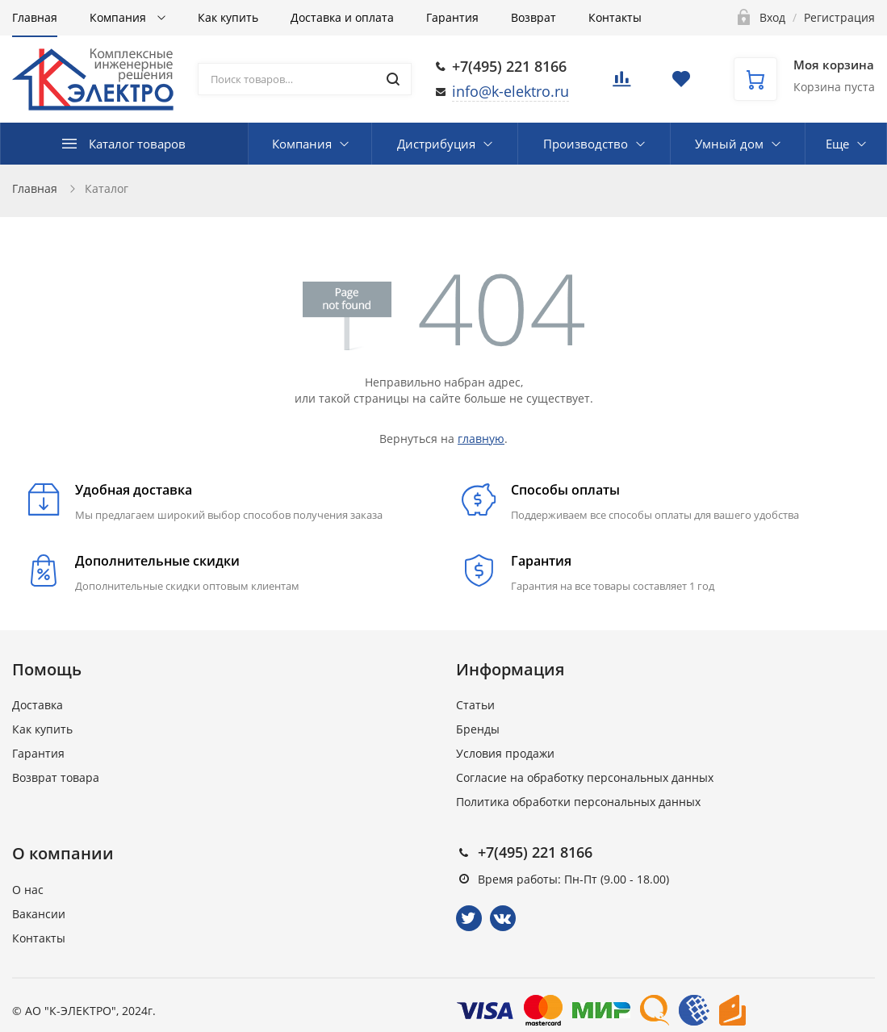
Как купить (228, 17)
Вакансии (38, 913)
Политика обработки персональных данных (578, 801)
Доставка (37, 704)
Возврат (533, 17)
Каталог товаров (137, 144)
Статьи (475, 704)
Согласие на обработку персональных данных (584, 777)
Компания (119, 17)
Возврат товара (55, 777)
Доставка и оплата (342, 17)
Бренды (478, 729)
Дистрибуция (436, 144)
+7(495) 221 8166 (509, 66)
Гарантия (452, 17)
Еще (837, 144)
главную (481, 438)
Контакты (615, 17)
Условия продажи (505, 753)
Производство (585, 144)
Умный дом (729, 144)
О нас (28, 889)
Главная (34, 17)
